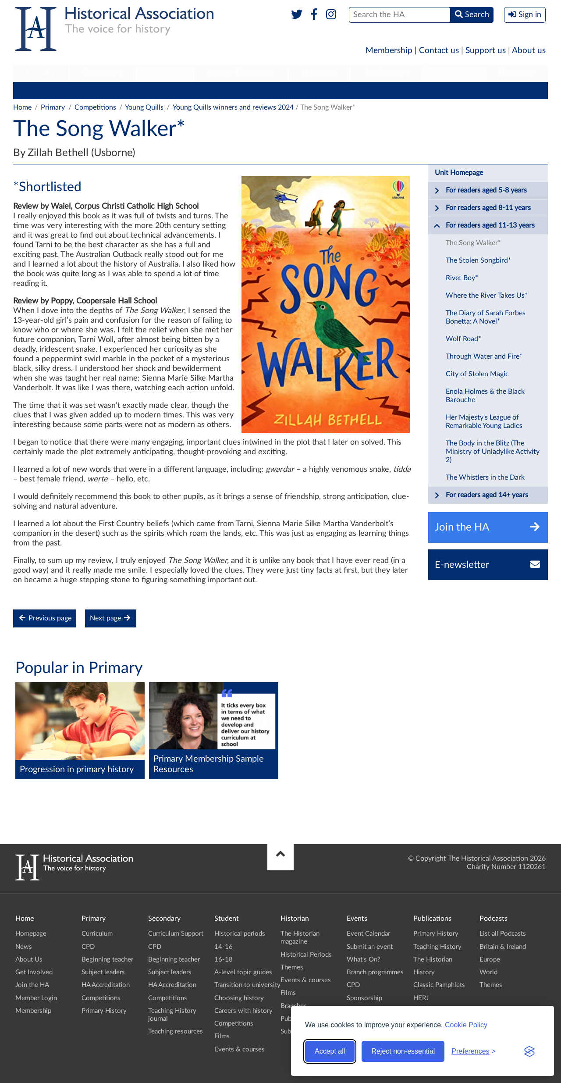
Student (164, 72)
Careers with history (243, 1011)
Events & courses (239, 1049)
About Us (29, 959)
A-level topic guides (243, 972)
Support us (485, 50)
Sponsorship (364, 998)
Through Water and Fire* (484, 356)
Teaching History (437, 947)
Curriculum (35, 90)
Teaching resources (175, 1031)
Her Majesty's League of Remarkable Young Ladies (484, 421)
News (23, 947)
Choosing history (239, 998)
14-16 (223, 947)
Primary (40, 72)
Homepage (30, 933)
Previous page (44, 618)
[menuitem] (41, 73)
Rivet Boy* (462, 277)
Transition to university (247, 985)
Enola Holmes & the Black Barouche (485, 395)
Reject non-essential (403, 1051)
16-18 (223, 959)
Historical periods (239, 933)
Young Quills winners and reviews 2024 (233, 107)
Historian (319, 72)
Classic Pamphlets (439, 985)
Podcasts (455, 72)
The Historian (432, 959)
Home (22, 107)
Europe (489, 959)
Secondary (102, 72)
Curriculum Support (175, 933)
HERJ (421, 998)
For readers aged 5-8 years (480, 190)
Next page (110, 618)
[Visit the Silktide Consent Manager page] (529, 1051)
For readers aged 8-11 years (482, 208)
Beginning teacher (120, 90)
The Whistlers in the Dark (485, 477)
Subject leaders (184, 90)
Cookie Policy (466, 1025)
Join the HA (32, 985)
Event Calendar (368, 933)
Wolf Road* (463, 338)
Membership (389, 50)
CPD (72, 90)
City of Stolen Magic (477, 374)
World (488, 972)
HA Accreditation (247, 90)
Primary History (366, 90)
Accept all (330, 1051)
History (424, 972)
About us (529, 50)
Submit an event (370, 947)
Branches (517, 72)
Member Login (36, 998)
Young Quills (144, 107)
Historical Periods (306, 954)
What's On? (363, 959)
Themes (291, 967)
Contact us (439, 50)
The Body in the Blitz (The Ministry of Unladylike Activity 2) (493, 451)
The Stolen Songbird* (478, 260)
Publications (387, 72)
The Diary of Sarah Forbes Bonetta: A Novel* (485, 317)
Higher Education (240, 72)
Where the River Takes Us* (487, 295)
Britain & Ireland (502, 947)
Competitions (308, 90)
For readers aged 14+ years (480, 495)
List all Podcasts (502, 933)
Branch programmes (375, 972)
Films (222, 1036)
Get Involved (34, 972)
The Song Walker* (473, 242)
